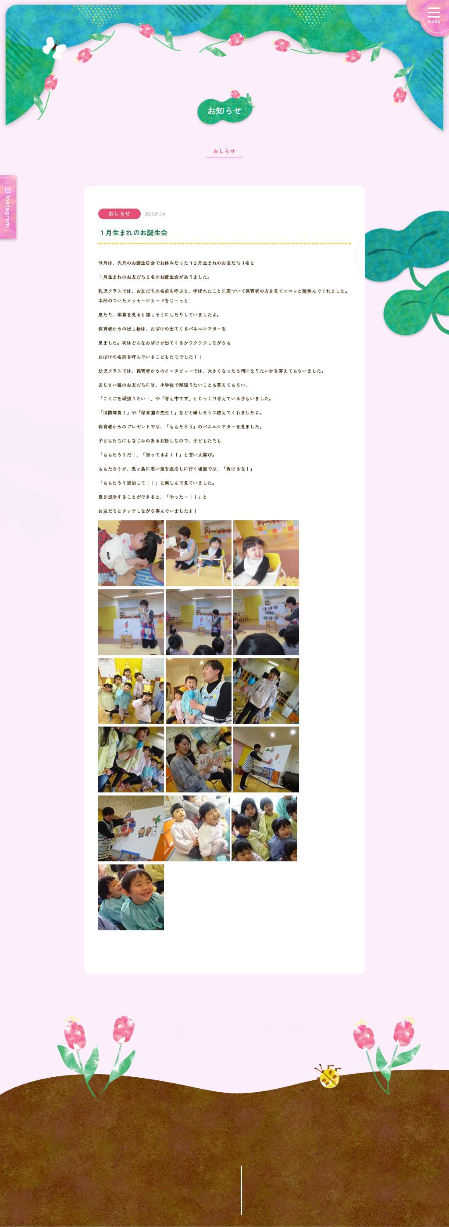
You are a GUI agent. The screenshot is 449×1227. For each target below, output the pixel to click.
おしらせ (224, 155)
